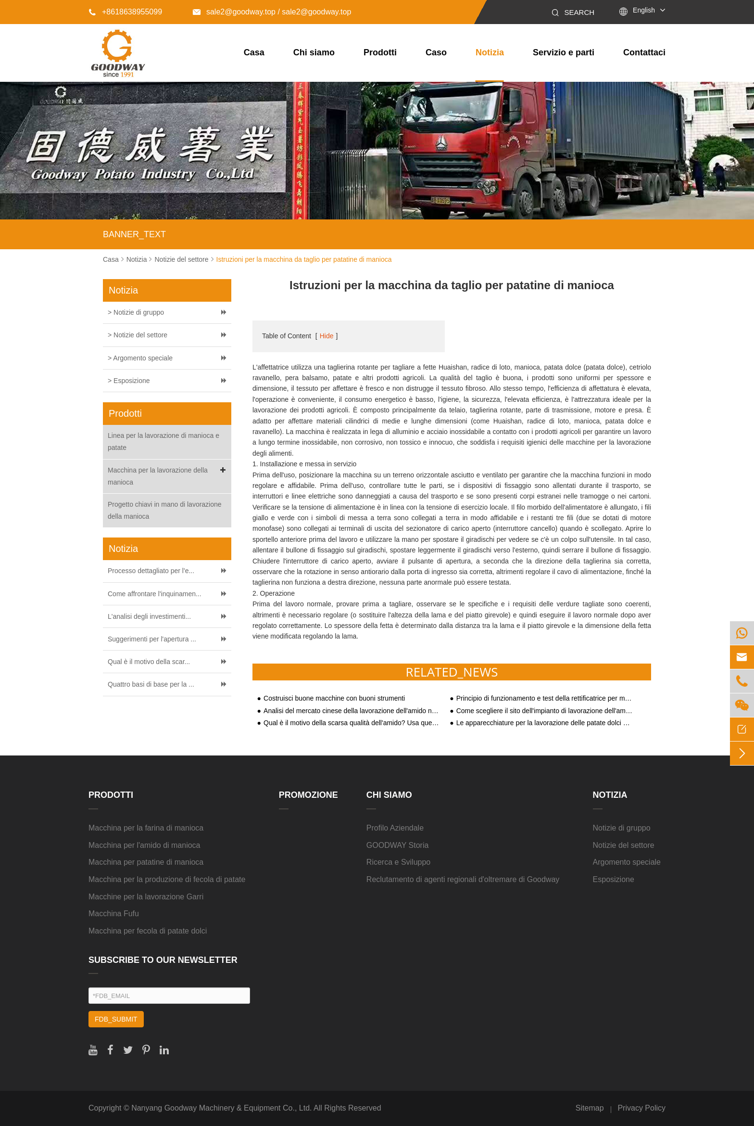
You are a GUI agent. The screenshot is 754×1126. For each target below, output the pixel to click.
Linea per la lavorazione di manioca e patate (163, 441)
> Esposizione (129, 380)
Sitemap (590, 1108)
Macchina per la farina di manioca (145, 828)
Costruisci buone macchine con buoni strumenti (334, 698)
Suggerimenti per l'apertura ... (152, 639)
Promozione (308, 795)
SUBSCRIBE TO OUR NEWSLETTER (163, 960)
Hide (327, 336)
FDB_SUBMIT (116, 1019)
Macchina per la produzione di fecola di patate (166, 879)
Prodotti (380, 52)
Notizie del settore (181, 259)
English (644, 10)
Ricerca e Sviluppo (398, 862)
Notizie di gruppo (622, 828)
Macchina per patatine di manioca (145, 862)
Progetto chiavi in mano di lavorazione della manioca (165, 510)
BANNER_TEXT (134, 234)
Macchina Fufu (113, 913)
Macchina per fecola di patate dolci (147, 931)
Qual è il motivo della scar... (149, 661)
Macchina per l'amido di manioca (144, 845)
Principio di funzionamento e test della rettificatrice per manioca (544, 698)
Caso (436, 52)
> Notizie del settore (137, 335)
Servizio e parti (563, 52)
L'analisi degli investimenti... (149, 616)
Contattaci (644, 52)
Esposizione (613, 879)
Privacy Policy (641, 1108)
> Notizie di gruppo (136, 312)
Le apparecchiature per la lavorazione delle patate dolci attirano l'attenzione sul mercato (544, 723)
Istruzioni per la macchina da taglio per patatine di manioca (304, 259)
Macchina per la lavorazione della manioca (168, 475)
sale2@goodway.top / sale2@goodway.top (272, 12)
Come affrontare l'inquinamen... (154, 594)
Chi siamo (314, 52)
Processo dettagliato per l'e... (151, 571)
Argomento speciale (627, 862)
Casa (254, 52)
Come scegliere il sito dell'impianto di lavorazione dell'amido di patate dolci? (544, 711)
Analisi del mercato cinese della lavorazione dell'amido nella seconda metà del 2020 (352, 711)
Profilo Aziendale (395, 828)
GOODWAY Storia (397, 845)
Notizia (490, 52)
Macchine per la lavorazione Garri (145, 897)
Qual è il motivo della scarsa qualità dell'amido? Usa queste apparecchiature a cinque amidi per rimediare (352, 723)
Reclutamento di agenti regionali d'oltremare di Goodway (463, 879)
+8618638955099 (125, 12)
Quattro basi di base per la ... (151, 684)
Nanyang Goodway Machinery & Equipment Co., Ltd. (221, 1108)
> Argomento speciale (140, 358)
